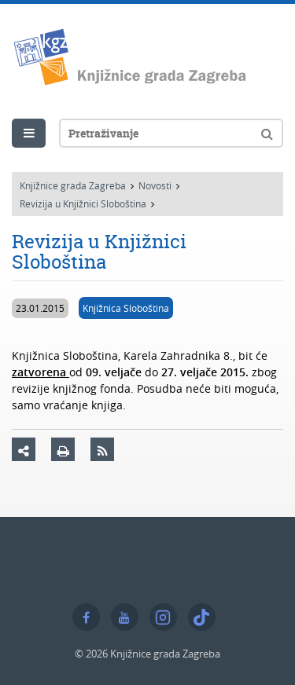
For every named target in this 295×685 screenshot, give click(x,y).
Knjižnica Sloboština (126, 308)
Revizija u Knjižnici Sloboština (83, 203)
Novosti (154, 185)
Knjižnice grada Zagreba (73, 185)
